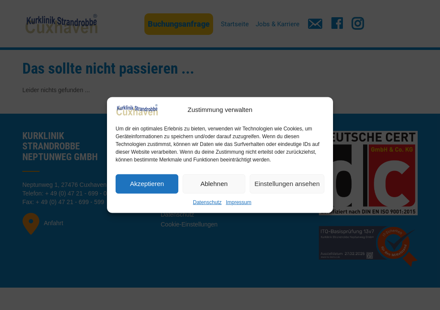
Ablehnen (213, 183)
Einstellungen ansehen (287, 183)
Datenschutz (207, 202)
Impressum (238, 202)
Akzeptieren (147, 183)
